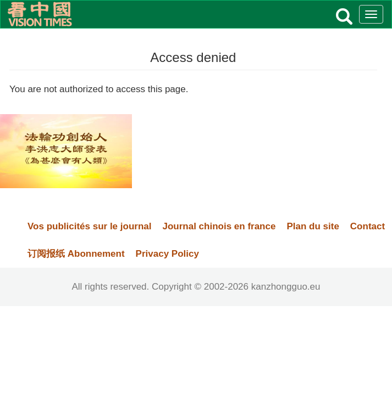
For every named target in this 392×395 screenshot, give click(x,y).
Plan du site (312, 226)
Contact (367, 226)
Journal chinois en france (218, 226)
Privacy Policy (167, 254)
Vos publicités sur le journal (89, 226)
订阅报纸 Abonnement (76, 254)
